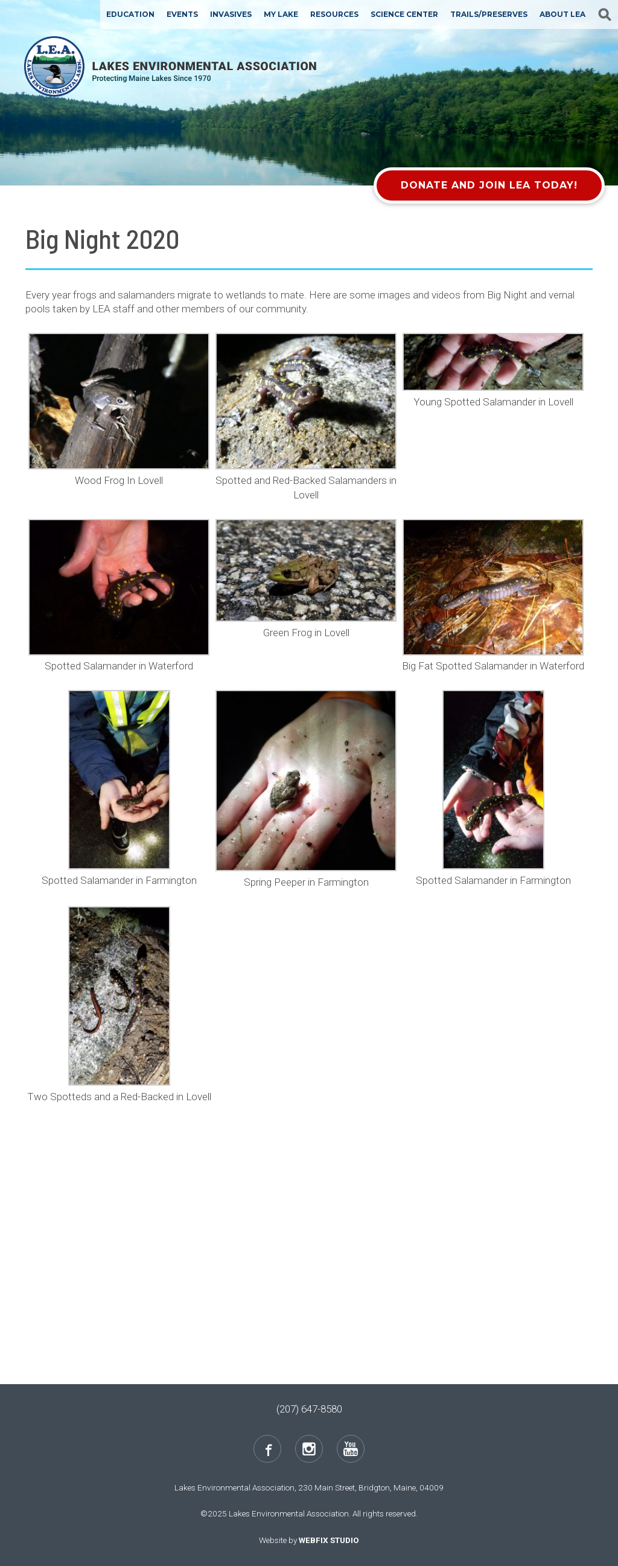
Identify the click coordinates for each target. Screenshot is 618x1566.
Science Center (404, 14)
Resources (334, 14)
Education (130, 14)
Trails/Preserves (488, 14)
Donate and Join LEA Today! (489, 185)
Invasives (231, 14)
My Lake (281, 14)
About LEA (562, 14)
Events (182, 14)
